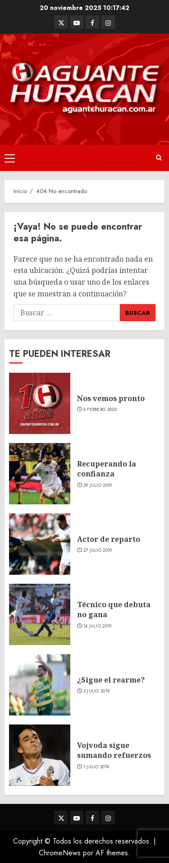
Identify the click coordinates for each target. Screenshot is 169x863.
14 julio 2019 (97, 626)
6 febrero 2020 (100, 409)
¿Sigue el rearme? (111, 680)
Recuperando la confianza (106, 469)
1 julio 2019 (96, 767)
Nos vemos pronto (111, 398)
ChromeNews (60, 853)
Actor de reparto (108, 539)
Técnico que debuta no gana (114, 609)
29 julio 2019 (97, 485)
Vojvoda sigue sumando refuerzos (114, 750)
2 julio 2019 (96, 691)
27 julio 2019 (97, 550)
